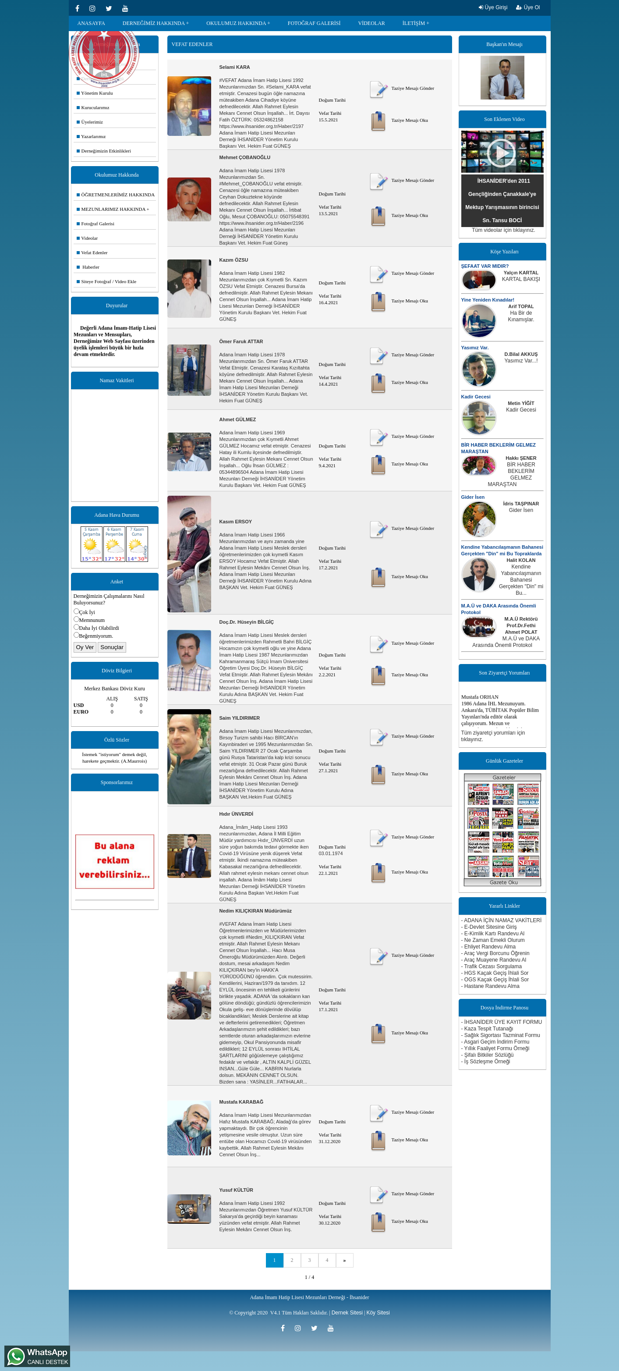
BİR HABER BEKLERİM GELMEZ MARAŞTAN (511, 474)
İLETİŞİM (414, 23)
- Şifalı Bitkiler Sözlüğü (487, 1055)
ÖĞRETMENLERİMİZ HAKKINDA (116, 194)
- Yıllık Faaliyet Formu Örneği (495, 1048)
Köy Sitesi (377, 1313)
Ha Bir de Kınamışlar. (521, 316)
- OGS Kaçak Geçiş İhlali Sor (495, 980)
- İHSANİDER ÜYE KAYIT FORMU (501, 1022)
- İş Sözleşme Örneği (485, 1061)
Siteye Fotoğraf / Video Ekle (107, 281)
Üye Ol (528, 7)
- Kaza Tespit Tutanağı (487, 1029)
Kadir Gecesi (476, 396)
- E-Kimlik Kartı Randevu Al (493, 934)
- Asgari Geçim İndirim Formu (495, 1042)
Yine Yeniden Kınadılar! (488, 299)
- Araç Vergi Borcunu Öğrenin (495, 953)
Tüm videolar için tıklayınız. (503, 230)
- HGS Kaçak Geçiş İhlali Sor (495, 973)
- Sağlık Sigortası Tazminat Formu (501, 1035)
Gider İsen (473, 497)
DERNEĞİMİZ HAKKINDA (154, 23)
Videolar (87, 238)
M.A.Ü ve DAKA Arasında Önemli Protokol (506, 642)
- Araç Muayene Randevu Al (494, 960)
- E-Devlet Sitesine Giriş (489, 927)
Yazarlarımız (91, 136)
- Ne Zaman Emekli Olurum (493, 940)
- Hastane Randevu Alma (490, 986)
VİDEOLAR (371, 23)
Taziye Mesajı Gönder (401, 88)
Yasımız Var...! (521, 361)
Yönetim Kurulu (95, 93)
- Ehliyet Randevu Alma (488, 947)
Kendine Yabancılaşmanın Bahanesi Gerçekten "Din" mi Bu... (521, 580)
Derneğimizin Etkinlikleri (104, 150)
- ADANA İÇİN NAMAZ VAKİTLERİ (501, 920)
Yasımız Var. (475, 347)
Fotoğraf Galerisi (95, 223)
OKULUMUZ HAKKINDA (236, 23)
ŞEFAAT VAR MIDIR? (485, 266)
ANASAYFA (91, 23)
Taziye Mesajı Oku (398, 120)
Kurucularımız (93, 107)
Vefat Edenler (92, 252)
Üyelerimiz (90, 121)
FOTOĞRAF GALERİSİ (314, 23)
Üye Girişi (493, 7)
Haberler (88, 267)
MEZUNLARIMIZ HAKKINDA (111, 209)
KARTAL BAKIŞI (521, 279)
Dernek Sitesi (347, 1313)
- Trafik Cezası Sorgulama (491, 966)
